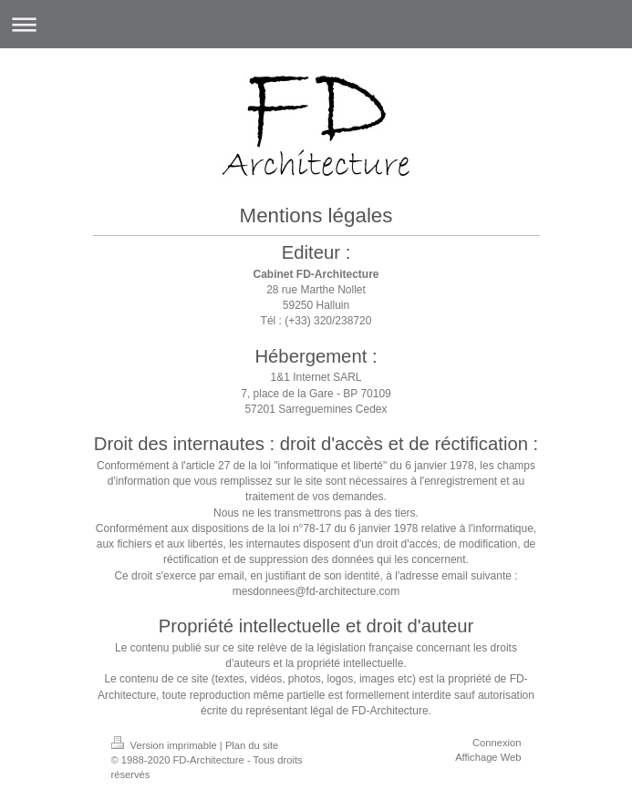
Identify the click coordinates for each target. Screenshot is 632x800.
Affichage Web (488, 757)
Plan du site (251, 745)
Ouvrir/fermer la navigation (316, 24)
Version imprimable (165, 745)
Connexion (497, 742)
